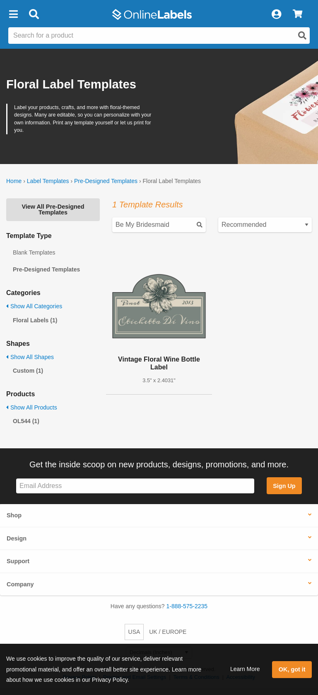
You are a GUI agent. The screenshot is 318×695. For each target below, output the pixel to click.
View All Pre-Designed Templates (53, 209)
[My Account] (276, 14)
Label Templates (48, 181)
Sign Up (284, 486)
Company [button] (20, 584)
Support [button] (18, 561)
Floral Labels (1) (35, 320)
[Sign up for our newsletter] (135, 486)
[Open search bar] (33, 14)
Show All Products (31, 407)
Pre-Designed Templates (105, 181)
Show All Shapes (30, 357)
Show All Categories (34, 306)
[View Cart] (297, 14)
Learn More (245, 669)
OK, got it (292, 669)
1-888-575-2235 (187, 606)
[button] (13, 14)
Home (14, 181)
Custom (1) (28, 370)
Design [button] (16, 538)
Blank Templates (34, 252)
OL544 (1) (26, 421)
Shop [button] (14, 515)
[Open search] (302, 35)
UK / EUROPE (167, 631)
